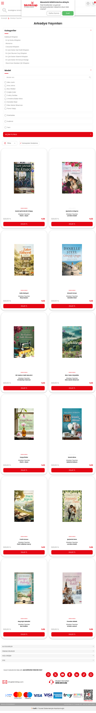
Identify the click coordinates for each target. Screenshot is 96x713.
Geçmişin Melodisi (24, 621)
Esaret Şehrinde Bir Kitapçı (24, 211)
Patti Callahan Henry (24, 544)
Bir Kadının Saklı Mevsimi (24, 375)
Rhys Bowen (24, 298)
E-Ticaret (40, 708)
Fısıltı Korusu (24, 539)
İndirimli (9, 121)
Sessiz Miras (72, 457)
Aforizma (9, 43)
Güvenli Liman (72, 293)
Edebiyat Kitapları (11, 37)
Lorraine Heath (72, 216)
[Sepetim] (93, 3)
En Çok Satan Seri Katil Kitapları (17, 50)
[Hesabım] (88, 3)
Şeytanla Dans (72, 539)
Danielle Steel (71, 298)
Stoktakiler (10, 115)
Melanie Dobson (72, 462)
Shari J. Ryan (24, 216)
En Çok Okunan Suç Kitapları (16, 53)
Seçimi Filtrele (48, 134)
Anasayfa (4, 18)
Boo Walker (24, 626)
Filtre (9, 143)
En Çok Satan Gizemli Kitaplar (17, 56)
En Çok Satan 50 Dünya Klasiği (17, 60)
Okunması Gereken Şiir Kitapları (18, 63)
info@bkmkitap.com (15, 682)
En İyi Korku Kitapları (13, 40)
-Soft (34, 708)
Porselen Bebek (72, 621)
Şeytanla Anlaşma (72, 211)
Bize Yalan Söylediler (72, 375)
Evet (68, 13)
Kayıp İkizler (24, 457)
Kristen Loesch (72, 626)
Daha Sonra (54, 13)
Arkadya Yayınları (24, 214)
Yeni (7, 127)
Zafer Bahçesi (23, 293)
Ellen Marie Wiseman (72, 380)
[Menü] (2, 3)
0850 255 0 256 (61, 683)
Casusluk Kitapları (13, 47)
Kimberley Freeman (24, 380)
